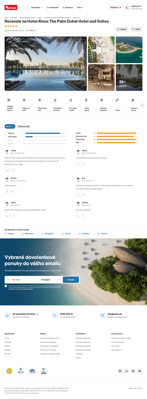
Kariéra (7, 346)
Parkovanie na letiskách (49, 346)
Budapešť (47, 233)
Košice (66, 233)
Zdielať (121, 29)
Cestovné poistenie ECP (49, 338)
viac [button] (21, 164)
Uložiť (136, 29)
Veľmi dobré (12, 137)
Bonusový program (83, 346)
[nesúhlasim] (13, 170)
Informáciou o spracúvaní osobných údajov (21, 289)
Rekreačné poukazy (83, 350)
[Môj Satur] (115, 7)
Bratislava (28, 233)
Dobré (10, 140)
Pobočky (8, 342)
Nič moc (11, 144)
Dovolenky (36, 7)
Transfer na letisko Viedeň (50, 354)
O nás (7, 338)
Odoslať (71, 280)
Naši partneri (116, 350)
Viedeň (9, 233)
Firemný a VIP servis (48, 350)
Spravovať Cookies (135, 388)
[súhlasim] (8, 170)
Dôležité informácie (83, 338)
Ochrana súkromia (83, 342)
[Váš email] (21, 279)
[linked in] (126, 371)
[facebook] (120, 371)
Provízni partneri (117, 342)
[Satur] (11, 7)
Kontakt (8, 354)
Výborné (11, 133)
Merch (78, 358)
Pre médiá (115, 346)
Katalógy (79, 354)
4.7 (33, 30)
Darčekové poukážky (48, 342)
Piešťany (84, 233)
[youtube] (139, 371)
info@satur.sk (115, 314)
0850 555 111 (66, 314)
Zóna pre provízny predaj (121, 338)
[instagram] (133, 371)
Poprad (102, 233)
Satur (80, 7)
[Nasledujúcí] (142, 105)
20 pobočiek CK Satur (25, 314)
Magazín (8, 350)
